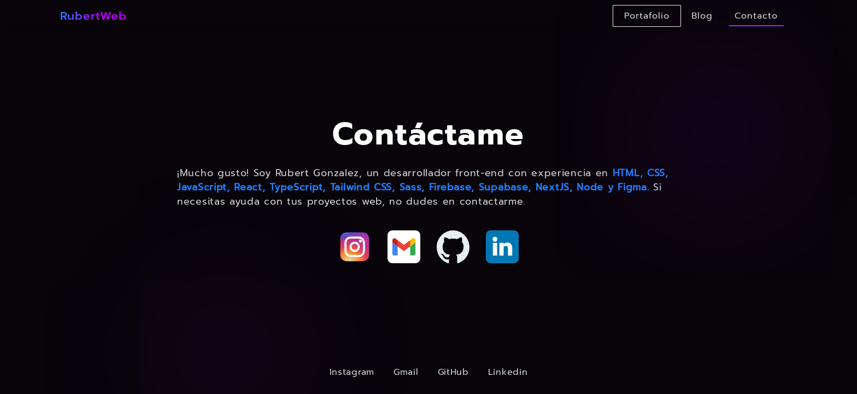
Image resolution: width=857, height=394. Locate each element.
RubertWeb (93, 16)
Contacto (756, 15)
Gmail (406, 372)
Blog (702, 15)
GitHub (453, 372)
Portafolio (647, 15)
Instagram (352, 372)
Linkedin (508, 372)
